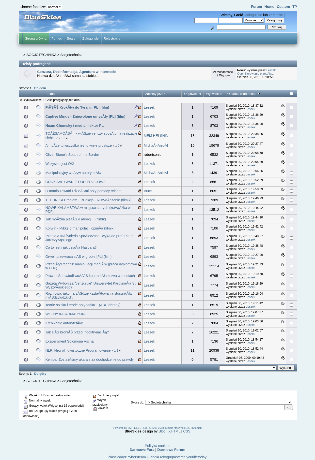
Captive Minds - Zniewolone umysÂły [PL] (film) (85, 116)
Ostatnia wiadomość (243, 94)
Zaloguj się (253, 15)
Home (269, 7)
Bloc (162, 431)
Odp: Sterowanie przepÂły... (255, 73)
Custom (283, 7)
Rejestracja (112, 38)
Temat (51, 94)
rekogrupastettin (172, 457)
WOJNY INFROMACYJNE (66, 314)
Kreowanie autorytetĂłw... (65, 323)
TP (294, 7)
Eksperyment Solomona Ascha (69, 341)
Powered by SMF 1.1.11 (127, 428)
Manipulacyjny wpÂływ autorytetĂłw (73, 173)
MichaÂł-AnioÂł (156, 145)
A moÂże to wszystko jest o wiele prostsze (78, 145)
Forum (256, 7)
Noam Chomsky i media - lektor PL (74, 126)
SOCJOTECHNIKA (41, 55)
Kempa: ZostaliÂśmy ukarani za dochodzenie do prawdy (89, 359)
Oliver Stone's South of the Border (72, 155)
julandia (153, 457)
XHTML (174, 431)
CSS (186, 431)
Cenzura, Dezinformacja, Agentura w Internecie (76, 72)
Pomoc (56, 38)
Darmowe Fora (142, 450)
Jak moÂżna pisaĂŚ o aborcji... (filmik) (75, 219)
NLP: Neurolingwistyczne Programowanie (78, 350)
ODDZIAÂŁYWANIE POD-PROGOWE (75, 182)
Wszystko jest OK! (59, 164)
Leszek (271, 70)
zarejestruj (277, 15)
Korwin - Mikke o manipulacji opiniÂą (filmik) (79, 228)
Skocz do (137, 402)
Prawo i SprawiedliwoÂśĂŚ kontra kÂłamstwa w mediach (90, 276)
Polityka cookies (157, 446)
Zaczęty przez (155, 94)
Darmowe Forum (171, 450)
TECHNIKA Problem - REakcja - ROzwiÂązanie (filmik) (88, 200)
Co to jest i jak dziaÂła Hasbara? (70, 247)
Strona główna (35, 38)
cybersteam (136, 457)
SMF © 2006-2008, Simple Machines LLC (166, 428)
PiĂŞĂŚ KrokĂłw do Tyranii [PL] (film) (77, 107)
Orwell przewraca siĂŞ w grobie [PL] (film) (78, 257)
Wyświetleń (214, 94)
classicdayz (118, 457)
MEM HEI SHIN (156, 136)
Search (72, 38)
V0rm (148, 191)
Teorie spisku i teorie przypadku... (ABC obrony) (82, 305)
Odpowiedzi (192, 94)
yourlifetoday (197, 457)
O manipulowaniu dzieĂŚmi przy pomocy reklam (83, 191)
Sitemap (197, 428)
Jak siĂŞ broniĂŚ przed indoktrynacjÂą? (77, 332)
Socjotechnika (71, 55)
